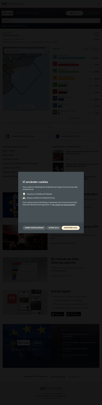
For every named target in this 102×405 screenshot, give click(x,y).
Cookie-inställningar (34, 228)
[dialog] (51, 202)
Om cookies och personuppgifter (62, 205)
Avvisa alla (54, 228)
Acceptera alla (70, 228)
